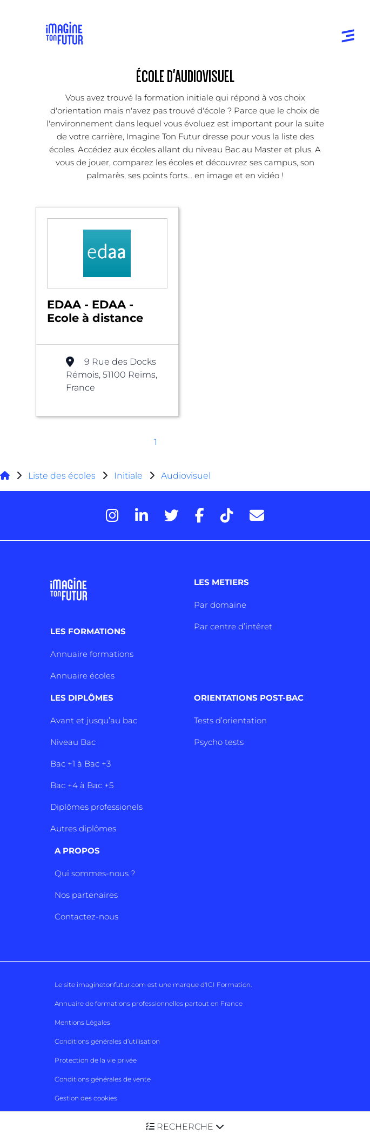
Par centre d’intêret (233, 626)
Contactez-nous (86, 916)
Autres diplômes (83, 828)
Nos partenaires (86, 895)
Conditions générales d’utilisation (107, 1041)
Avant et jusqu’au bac (93, 720)
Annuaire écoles (82, 675)
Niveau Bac (73, 742)
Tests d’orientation (230, 720)
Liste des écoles (62, 476)
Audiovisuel (186, 476)
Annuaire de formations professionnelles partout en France (149, 1003)
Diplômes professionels (96, 807)
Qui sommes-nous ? (95, 873)
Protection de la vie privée (96, 1060)
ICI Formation (228, 984)
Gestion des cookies (86, 1098)
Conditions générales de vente (103, 1079)
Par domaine (220, 605)
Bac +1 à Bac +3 (80, 763)
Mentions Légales (82, 1022)
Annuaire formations (91, 654)
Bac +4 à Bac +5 (81, 785)
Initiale (128, 476)
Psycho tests (219, 742)
